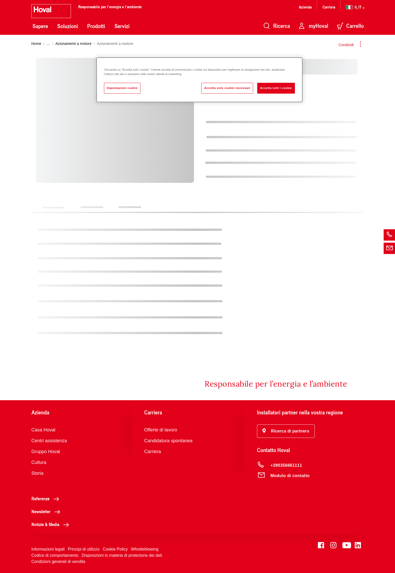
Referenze (46, 498)
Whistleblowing (144, 549)
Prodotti (96, 26)
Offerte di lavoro (160, 429)
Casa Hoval (43, 429)
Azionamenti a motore (73, 44)
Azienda (305, 7)
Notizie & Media (51, 524)
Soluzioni (67, 26)
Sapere (40, 26)
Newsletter (47, 511)
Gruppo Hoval (45, 451)
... (48, 44)
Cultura (38, 462)
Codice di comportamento (54, 555)
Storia (37, 473)
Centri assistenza (49, 440)
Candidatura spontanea (168, 440)
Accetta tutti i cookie (276, 87)
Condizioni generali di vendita (58, 561)
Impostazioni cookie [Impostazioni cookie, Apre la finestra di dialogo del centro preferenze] (122, 87)
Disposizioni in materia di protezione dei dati (122, 555)
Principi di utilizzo (84, 549)
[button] (286, 431)
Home (36, 44)
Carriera (329, 7)
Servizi (122, 26)
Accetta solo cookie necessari (227, 87)
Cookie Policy (115, 549)
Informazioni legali (48, 549)
